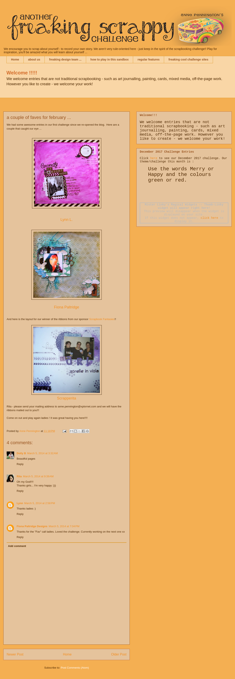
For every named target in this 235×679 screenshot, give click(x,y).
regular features (148, 59)
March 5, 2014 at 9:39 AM (38, 476)
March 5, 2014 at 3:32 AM (42, 453)
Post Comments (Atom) (75, 667)
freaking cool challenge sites (188, 59)
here (153, 158)
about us (34, 59)
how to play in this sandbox (109, 59)
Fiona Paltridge (66, 307)
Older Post (118, 654)
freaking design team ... (65, 59)
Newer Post (15, 654)
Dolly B (21, 453)
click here (209, 218)
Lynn (20, 503)
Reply (20, 464)
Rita (19, 476)
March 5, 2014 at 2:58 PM (39, 503)
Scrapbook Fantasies (101, 319)
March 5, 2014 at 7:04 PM (64, 526)
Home (15, 59)
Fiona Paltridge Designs (32, 526)
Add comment (17, 546)
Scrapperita (66, 398)
